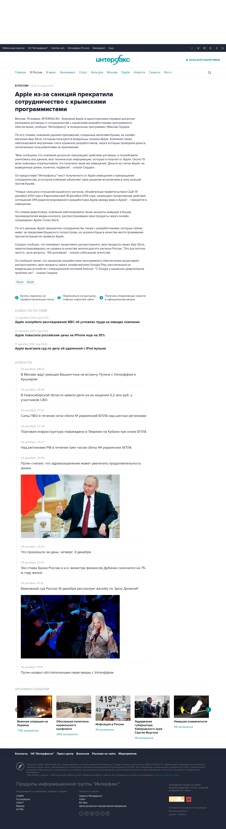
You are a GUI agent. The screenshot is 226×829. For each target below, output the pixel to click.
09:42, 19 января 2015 (41, 85)
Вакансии (82, 753)
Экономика (67, 72)
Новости (139, 72)
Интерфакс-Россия (78, 48)
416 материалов (183, 726)
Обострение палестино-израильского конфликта (73, 725)
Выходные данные (178, 811)
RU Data (83, 802)
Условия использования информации (188, 807)
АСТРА (19, 809)
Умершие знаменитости (190, 721)
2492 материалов (67, 734)
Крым (19, 282)
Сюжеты (154, 72)
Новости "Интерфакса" (90, 796)
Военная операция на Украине (32, 723)
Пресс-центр (65, 753)
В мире (51, 72)
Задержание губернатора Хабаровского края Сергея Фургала (148, 727)
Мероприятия (127, 753)
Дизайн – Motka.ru (178, 814)
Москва (112, 72)
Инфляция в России (110, 724)
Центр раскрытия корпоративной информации (103, 806)
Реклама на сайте (104, 753)
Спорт (83, 72)
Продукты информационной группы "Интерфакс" (68, 784)
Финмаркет (99, 48)
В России (36, 72)
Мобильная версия (14, 48)
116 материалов (105, 729)
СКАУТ (19, 802)
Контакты (21, 753)
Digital (125, 72)
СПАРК (20, 796)
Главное (20, 72)
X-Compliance (23, 799)
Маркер (20, 806)
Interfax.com (57, 48)
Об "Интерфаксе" (38, 48)
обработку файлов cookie (166, 775)
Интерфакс (113, 59)
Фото (167, 72)
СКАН (82, 799)
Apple (30, 282)
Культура (97, 72)
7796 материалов (27, 730)
